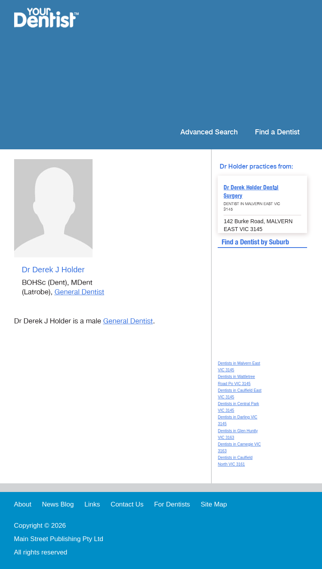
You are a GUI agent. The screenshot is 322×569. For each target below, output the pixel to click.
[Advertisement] (199, 63)
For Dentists (172, 504)
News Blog (58, 504)
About (22, 504)
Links (92, 504)
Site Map (214, 504)
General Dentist (79, 292)
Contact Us (127, 504)
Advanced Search (209, 132)
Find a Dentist (277, 132)
